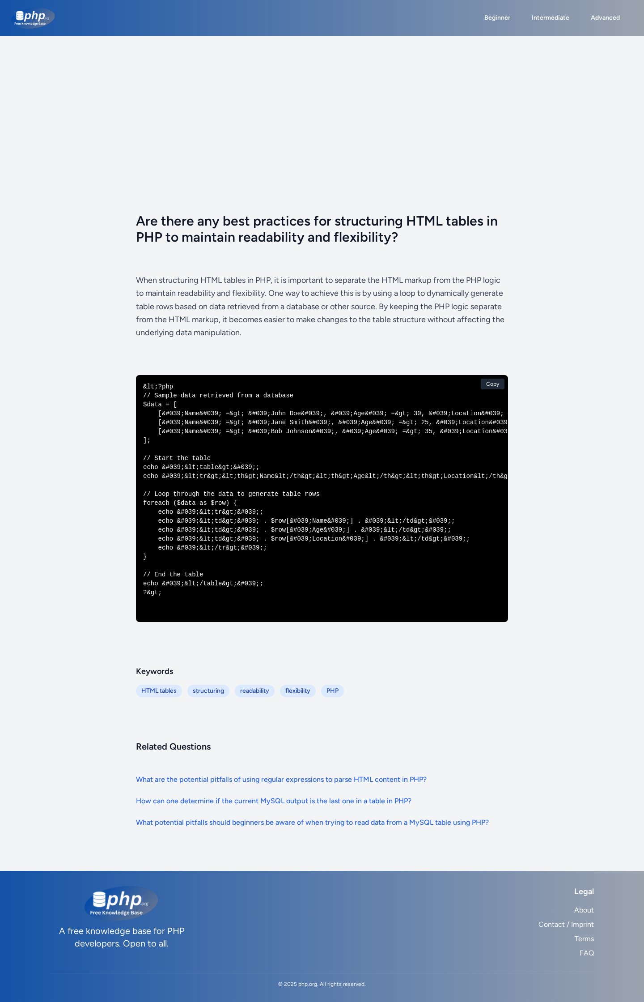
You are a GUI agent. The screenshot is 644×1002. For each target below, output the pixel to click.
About (584, 910)
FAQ (587, 953)
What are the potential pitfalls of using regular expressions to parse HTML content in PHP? (281, 779)
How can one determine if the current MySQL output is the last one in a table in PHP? (273, 801)
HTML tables (159, 691)
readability (254, 691)
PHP (332, 691)
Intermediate (550, 17)
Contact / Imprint (566, 924)
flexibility (297, 691)
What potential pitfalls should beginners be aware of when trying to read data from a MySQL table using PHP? (312, 822)
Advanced (605, 17)
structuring (208, 691)
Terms (584, 938)
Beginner (497, 17)
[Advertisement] (322, 103)
